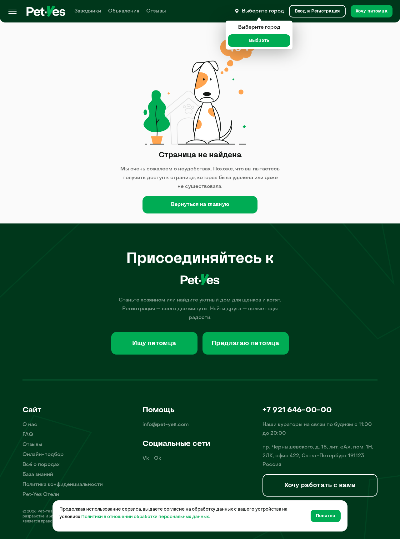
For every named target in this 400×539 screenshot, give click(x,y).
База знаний (37, 474)
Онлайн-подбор (43, 454)
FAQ (27, 434)
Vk (145, 458)
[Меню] (12, 11)
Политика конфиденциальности (62, 484)
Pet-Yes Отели (40, 494)
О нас (29, 424)
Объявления (123, 11)
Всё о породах (41, 464)
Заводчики (87, 11)
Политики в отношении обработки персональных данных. (145, 517)
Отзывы (156, 11)
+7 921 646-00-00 (297, 410)
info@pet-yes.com (165, 424)
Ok (157, 458)
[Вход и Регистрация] (317, 11)
